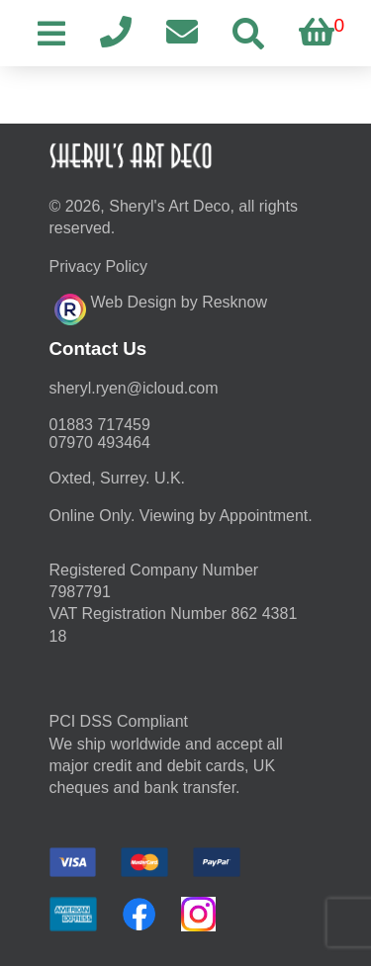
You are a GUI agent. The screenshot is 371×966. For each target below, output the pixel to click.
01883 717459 (99, 424)
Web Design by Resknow (160, 306)
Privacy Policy (98, 266)
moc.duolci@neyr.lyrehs (134, 388)
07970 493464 (99, 442)
